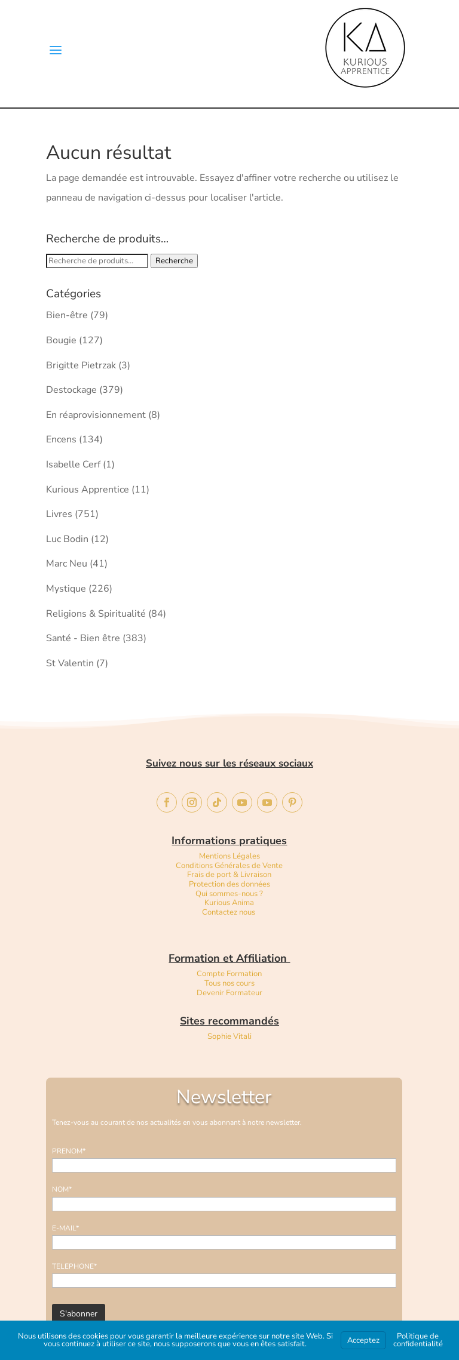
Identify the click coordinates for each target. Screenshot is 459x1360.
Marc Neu (66, 563)
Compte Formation (229, 973)
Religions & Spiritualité (96, 613)
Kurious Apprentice (87, 489)
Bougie (61, 340)
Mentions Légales (229, 856)
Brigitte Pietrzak (81, 365)
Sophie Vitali (229, 1036)
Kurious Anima (229, 902)
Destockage (71, 389)
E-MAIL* (65, 1228)
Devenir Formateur (229, 992)
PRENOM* (68, 1151)
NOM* (62, 1189)
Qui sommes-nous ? (229, 893)
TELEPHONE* (74, 1266)
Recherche (174, 261)
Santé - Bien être (83, 638)
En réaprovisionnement (96, 414)
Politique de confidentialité (418, 1340)
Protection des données (229, 884)
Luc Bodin (67, 539)
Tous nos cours (229, 983)
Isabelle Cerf (73, 464)
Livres (59, 514)
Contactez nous (229, 912)
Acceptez (363, 1340)
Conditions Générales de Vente (229, 865)
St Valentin (70, 663)
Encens (61, 439)
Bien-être (67, 315)
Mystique (66, 588)
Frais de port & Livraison (229, 874)
